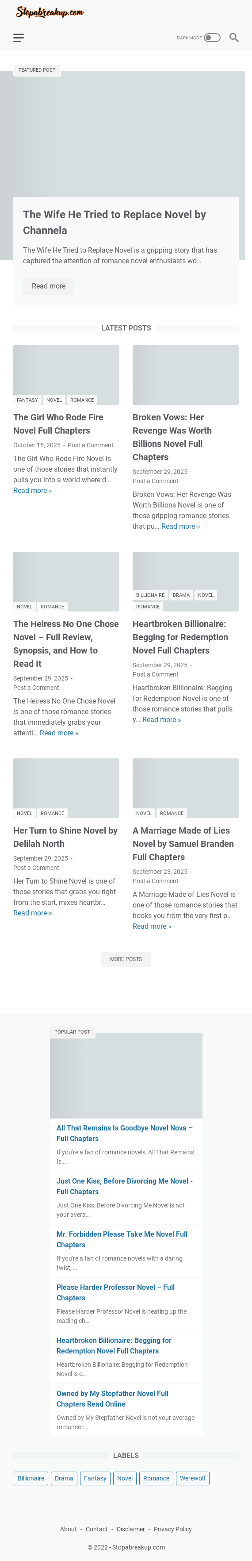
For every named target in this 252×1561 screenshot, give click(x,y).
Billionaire (150, 595)
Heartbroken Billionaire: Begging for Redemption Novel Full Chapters (180, 637)
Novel (54, 400)
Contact (97, 1529)
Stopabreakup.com (138, 1547)
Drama (181, 595)
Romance (82, 400)
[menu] (23, 37)
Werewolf (193, 1478)
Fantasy (27, 400)
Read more (53, 286)
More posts (126, 959)
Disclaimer (131, 1529)
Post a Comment (91, 445)
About (68, 1529)
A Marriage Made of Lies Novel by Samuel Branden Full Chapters (183, 843)
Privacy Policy (173, 1529)
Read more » (32, 490)
